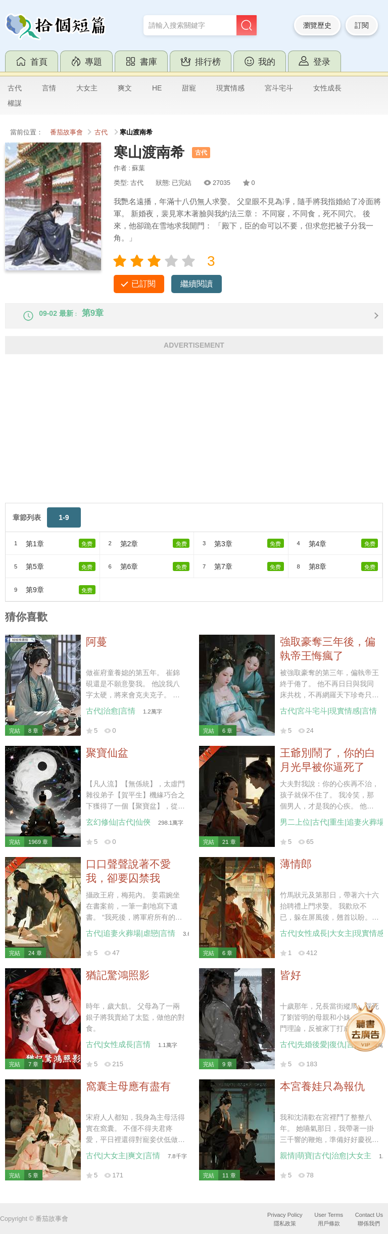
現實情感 (230, 88)
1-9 (64, 525)
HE (157, 88)
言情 (49, 88)
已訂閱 (143, 283)
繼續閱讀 (196, 283)
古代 (15, 88)
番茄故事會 (66, 132)
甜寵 (189, 88)
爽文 (125, 88)
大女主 (87, 88)
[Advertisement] (194, 440)
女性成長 (327, 88)
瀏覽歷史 (317, 25)
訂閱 (362, 25)
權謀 (15, 103)
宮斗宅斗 (279, 88)
